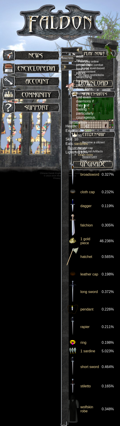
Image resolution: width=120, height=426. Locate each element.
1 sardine (87, 351)
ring (83, 342)
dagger (86, 206)
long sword (89, 292)
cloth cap (87, 192)
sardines (81, 144)
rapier (85, 327)
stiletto (85, 386)
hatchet (86, 257)
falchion (86, 225)
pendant (86, 309)
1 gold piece (85, 241)
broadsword (89, 174)
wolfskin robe (86, 409)
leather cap (89, 274)
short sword (89, 367)
